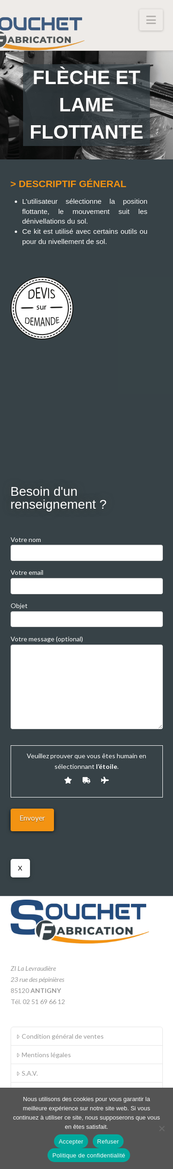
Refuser (108, 1141)
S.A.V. (26, 1073)
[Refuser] (161, 1128)
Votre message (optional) (87, 644)
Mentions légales (43, 1055)
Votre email (87, 579)
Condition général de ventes (59, 1036)
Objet (87, 613)
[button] (151, 19)
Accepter (71, 1141)
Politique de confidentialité (88, 1155)
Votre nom (87, 547)
